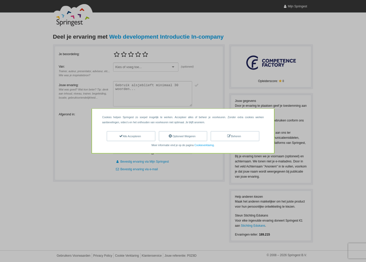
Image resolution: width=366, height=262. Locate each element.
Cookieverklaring (204, 145)
